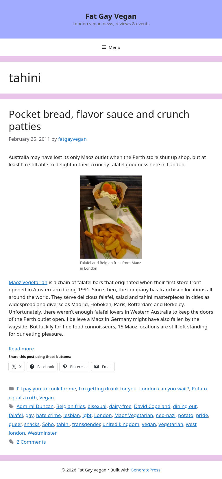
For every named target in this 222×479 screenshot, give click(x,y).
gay (29, 415)
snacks (32, 424)
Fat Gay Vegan (111, 16)
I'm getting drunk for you (108, 388)
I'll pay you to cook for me (46, 388)
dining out (185, 406)
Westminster (42, 432)
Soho (48, 424)
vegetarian (171, 424)
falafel (16, 415)
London (103, 415)
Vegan (46, 397)
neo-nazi (165, 415)
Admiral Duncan (34, 406)
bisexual (97, 406)
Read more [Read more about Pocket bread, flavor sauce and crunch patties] (21, 348)
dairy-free (120, 406)
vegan (149, 424)
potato (185, 415)
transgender (86, 424)
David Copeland (152, 406)
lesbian (71, 415)
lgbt (86, 415)
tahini (62, 424)
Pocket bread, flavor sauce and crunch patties (99, 120)
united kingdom (121, 424)
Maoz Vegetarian (28, 282)
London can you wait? (164, 388)
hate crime (48, 415)
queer (15, 424)
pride (202, 415)
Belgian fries (70, 406)
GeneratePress (145, 470)
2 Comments (31, 441)
